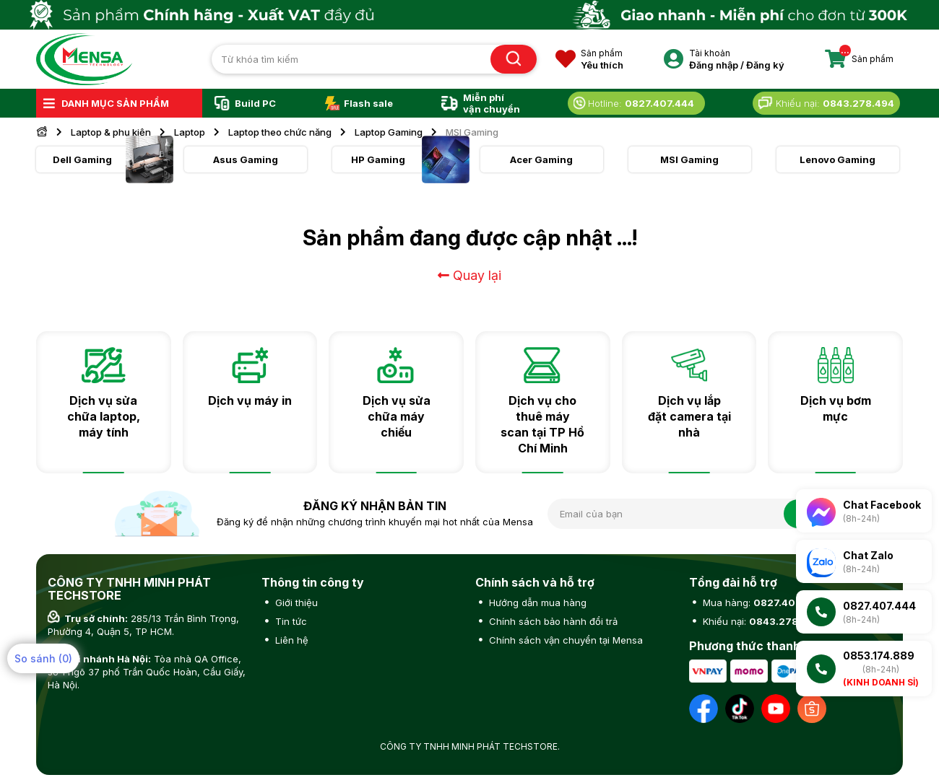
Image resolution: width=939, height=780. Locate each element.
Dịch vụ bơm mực (835, 408)
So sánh (43, 658)
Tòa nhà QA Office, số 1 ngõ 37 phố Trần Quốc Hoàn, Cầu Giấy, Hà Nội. (147, 672)
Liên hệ (290, 640)
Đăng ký (765, 65)
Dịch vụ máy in (250, 400)
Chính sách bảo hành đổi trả (552, 621)
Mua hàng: (761, 602)
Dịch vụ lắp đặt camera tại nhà (689, 416)
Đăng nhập (713, 65)
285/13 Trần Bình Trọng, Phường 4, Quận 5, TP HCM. (143, 625)
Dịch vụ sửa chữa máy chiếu (396, 416)
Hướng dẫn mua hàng (536, 602)
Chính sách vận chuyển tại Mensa (564, 640)
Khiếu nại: (760, 621)
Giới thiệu (295, 602)
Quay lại (469, 275)
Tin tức (289, 621)
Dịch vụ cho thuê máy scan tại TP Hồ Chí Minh (542, 424)
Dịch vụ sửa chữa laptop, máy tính (103, 416)
